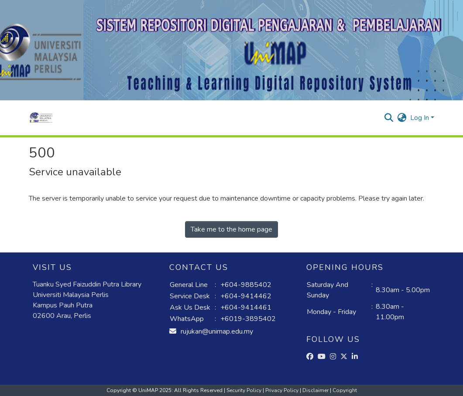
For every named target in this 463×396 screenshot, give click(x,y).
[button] (41, 117)
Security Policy (244, 390)
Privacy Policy (282, 390)
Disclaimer (316, 390)
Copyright (345, 390)
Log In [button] (420, 118)
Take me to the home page (231, 229)
